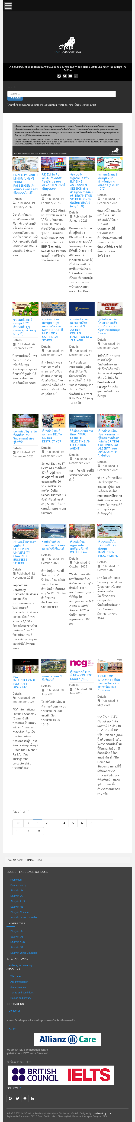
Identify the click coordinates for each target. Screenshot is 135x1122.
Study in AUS (17, 901)
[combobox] (61, 94)
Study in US (16, 895)
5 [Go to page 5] (73, 823)
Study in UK (16, 890)
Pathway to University (20, 965)
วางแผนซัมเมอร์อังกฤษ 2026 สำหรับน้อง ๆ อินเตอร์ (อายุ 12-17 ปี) (109, 181)
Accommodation (19, 981)
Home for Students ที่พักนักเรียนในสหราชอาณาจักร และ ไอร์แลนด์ (109, 683)
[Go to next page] (28, 831)
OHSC (12, 1029)
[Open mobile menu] (8, 6)
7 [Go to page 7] (91, 823)
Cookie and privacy (20, 998)
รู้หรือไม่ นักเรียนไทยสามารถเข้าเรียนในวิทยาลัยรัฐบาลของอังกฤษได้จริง (109, 326)
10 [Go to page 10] (17, 831)
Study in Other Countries (23, 917)
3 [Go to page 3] (55, 823)
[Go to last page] (38, 831)
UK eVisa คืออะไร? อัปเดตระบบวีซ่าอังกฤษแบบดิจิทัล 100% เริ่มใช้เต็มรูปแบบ (53, 181)
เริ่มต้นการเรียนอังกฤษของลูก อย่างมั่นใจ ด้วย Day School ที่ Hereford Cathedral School (52, 330)
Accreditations (18, 987)
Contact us (14, 1010)
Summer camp (18, 885)
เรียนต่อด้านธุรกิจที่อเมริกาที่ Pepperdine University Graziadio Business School (24, 553)
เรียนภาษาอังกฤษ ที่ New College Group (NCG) (81, 675)
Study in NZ (16, 906)
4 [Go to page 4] (64, 823)
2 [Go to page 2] (46, 823)
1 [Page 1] (37, 823)
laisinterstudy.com (102, 1113)
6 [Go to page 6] (82, 823)
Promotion (16, 879)
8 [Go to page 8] (99, 823)
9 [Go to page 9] (108, 823)
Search (11, 87)
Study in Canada (19, 912)
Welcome (15, 976)
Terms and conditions (22, 992)
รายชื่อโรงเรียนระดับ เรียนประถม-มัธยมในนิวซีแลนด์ (53, 545)
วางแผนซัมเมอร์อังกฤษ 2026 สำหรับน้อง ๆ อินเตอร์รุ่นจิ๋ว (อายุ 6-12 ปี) (24, 326)
